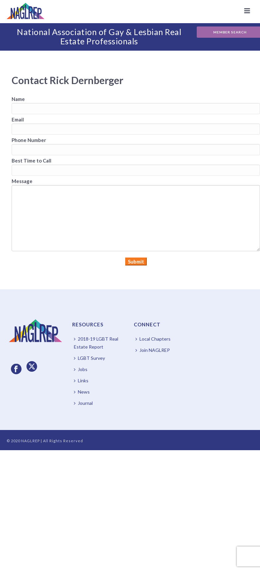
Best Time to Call (31, 161)
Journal (83, 403)
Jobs (80, 369)
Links (81, 380)
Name (18, 99)
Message (22, 181)
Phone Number (29, 140)
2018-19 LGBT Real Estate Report (96, 343)
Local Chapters (153, 339)
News (82, 392)
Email (18, 119)
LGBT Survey (89, 358)
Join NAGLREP (152, 350)
